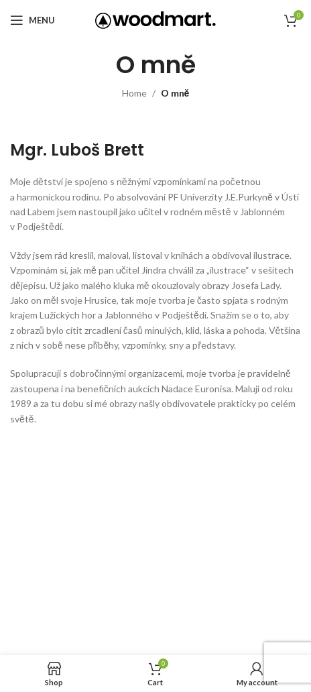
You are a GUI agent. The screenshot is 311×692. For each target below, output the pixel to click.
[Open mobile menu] (32, 20)
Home (134, 93)
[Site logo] (155, 19)
